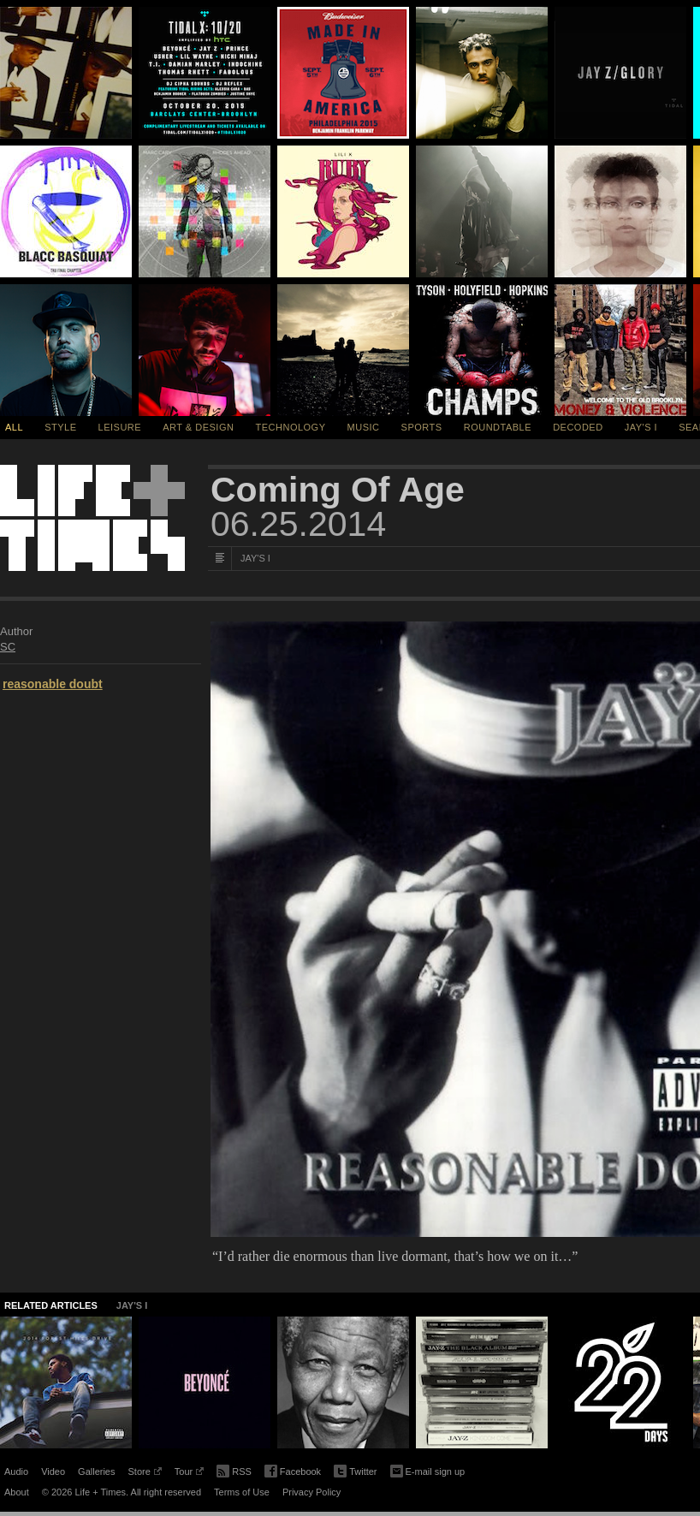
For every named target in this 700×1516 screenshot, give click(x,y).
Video (53, 1471)
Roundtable (497, 427)
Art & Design (198, 427)
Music (363, 427)
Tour (189, 1474)
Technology (291, 427)
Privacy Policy (311, 1492)
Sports (421, 427)
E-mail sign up (428, 1469)
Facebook (292, 1472)
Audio (16, 1471)
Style (60, 427)
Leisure (120, 427)
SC (7, 646)
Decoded (578, 427)
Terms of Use (242, 1492)
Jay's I (641, 427)
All (14, 427)
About (16, 1492)
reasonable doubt (53, 684)
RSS (234, 1469)
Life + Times (92, 518)
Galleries (96, 1471)
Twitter (355, 1472)
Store (144, 1474)
